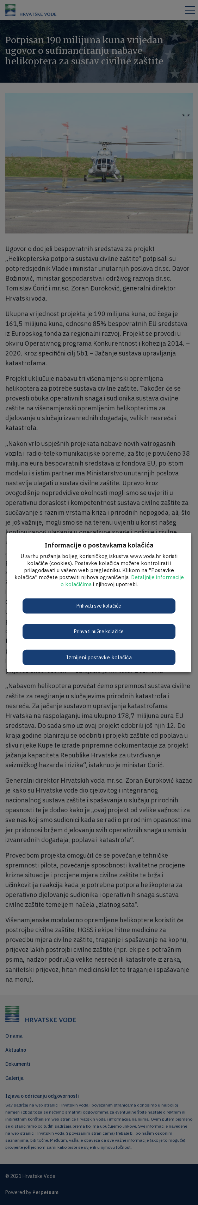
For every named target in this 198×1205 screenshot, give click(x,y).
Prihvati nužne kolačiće (99, 631)
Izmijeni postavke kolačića (99, 657)
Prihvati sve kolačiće (98, 605)
